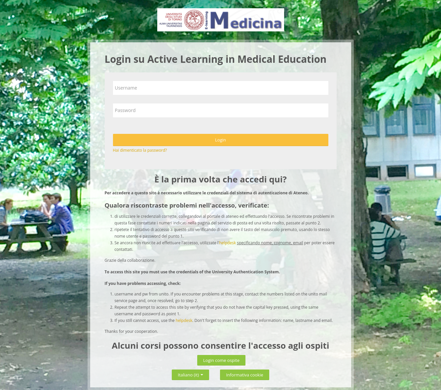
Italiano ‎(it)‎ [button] (190, 373)
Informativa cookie (244, 375)
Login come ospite (221, 360)
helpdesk (227, 243)
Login (220, 140)
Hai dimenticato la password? (140, 150)
